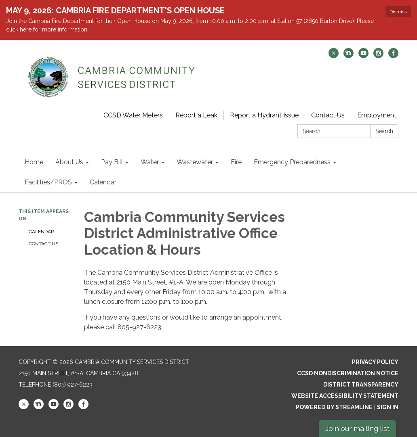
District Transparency (360, 384)
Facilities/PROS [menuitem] (48, 182)
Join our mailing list (357, 428)
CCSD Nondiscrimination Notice (347, 373)
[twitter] (334, 56)
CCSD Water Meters (133, 115)
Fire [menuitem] (236, 162)
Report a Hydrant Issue (264, 115)
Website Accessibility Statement (344, 396)
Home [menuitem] (34, 162)
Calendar (41, 231)
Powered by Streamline (334, 407)
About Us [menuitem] (69, 162)
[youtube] (363, 56)
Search (384, 131)
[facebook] (393, 56)
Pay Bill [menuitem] (112, 162)
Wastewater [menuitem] (195, 162)
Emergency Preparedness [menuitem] (292, 162)
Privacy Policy (375, 362)
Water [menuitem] (150, 162)
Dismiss (398, 12)
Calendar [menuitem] (103, 182)
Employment (376, 115)
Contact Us (328, 115)
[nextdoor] (348, 56)
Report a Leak (196, 115)
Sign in (387, 407)
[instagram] (378, 56)
